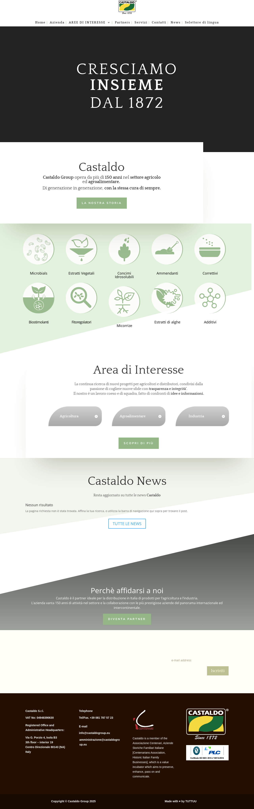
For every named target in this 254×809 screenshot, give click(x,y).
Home (40, 22)
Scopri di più (132, 443)
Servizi (141, 22)
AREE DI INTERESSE (88, 22)
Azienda (57, 22)
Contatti (159, 22)
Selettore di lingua (202, 22)
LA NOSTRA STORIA (100, 202)
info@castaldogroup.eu (94, 733)
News (176, 22)
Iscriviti (218, 671)
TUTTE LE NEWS (127, 523)
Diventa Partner (127, 619)
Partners (122, 22)
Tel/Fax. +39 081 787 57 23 (96, 717)
